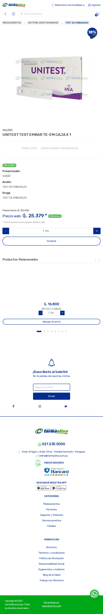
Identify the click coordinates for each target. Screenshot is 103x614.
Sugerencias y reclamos (51, 569)
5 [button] (55, 331)
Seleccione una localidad (68, 5)
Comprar (51, 241)
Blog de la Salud (51, 574)
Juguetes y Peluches (51, 515)
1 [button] (39, 331)
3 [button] (48, 331)
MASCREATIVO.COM (51, 606)
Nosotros (51, 547)
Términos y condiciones (51, 552)
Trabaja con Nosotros (51, 580)
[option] (51, 76)
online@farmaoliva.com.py (51, 456)
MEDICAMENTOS (12, 22)
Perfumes (51, 509)
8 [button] (66, 331)
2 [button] (44, 331)
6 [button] (58, 331)
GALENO (7, 130)
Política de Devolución (51, 558)
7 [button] (62, 331)
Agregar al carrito (51, 321)
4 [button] (51, 331)
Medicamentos (51, 503)
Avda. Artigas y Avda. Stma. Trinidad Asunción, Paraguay (51, 451)
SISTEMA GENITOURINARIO (43, 22)
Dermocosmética (51, 520)
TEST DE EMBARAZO (77, 22)
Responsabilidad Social (51, 563)
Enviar (51, 396)
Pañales (51, 526)
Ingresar (94, 5)
